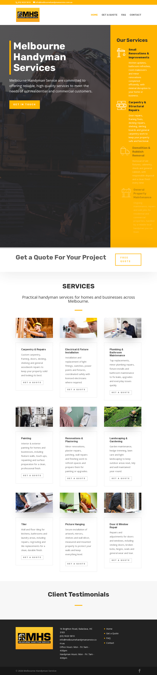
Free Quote (125, 256)
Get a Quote (109, 15)
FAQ (123, 15)
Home (94, 15)
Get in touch (24, 104)
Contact (135, 15)
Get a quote (32, 383)
